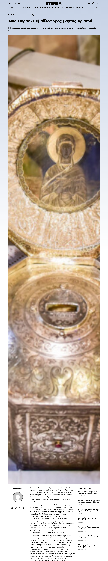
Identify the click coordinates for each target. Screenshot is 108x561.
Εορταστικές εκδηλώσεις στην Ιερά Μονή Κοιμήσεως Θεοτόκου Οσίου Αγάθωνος (88, 538)
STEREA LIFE (58, 7)
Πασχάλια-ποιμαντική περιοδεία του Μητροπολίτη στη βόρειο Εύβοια (89, 502)
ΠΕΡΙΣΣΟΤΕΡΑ (69, 7)
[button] (12, 508)
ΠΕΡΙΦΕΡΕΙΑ (27, 7)
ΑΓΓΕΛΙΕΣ (79, 7)
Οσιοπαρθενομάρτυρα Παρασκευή (28, 15)
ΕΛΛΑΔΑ (35, 7)
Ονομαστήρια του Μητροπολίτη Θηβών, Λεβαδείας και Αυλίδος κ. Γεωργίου (89, 511)
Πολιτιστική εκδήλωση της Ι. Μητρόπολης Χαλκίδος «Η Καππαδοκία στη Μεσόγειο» (87, 493)
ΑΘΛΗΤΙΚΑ (50, 7)
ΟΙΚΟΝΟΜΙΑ (42, 7)
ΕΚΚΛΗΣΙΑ (11, 15)
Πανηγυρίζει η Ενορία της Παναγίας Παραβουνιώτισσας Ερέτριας (88, 520)
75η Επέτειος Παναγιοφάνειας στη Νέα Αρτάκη (88, 528)
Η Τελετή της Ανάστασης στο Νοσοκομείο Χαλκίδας (88, 546)
